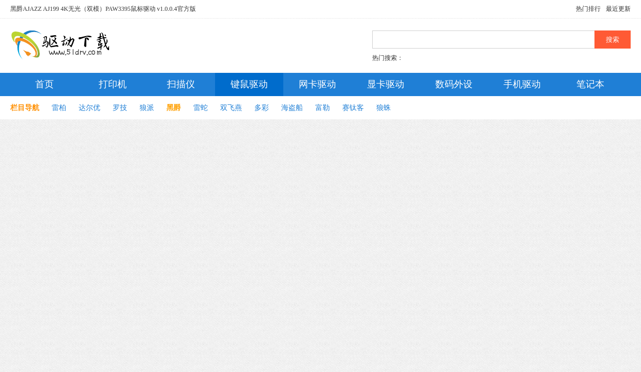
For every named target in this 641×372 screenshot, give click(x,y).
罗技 (120, 108)
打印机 (113, 84)
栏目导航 (24, 108)
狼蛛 (383, 108)
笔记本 (590, 84)
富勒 (322, 108)
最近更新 (618, 8)
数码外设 (453, 84)
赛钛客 (353, 108)
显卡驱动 (385, 84)
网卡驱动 (317, 84)
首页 (44, 84)
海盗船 (292, 108)
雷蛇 (200, 108)
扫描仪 (181, 84)
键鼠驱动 (249, 84)
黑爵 (173, 108)
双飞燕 (231, 108)
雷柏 (59, 108)
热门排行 (588, 8)
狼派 (147, 108)
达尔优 (89, 108)
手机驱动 (522, 84)
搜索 (612, 39)
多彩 (261, 108)
